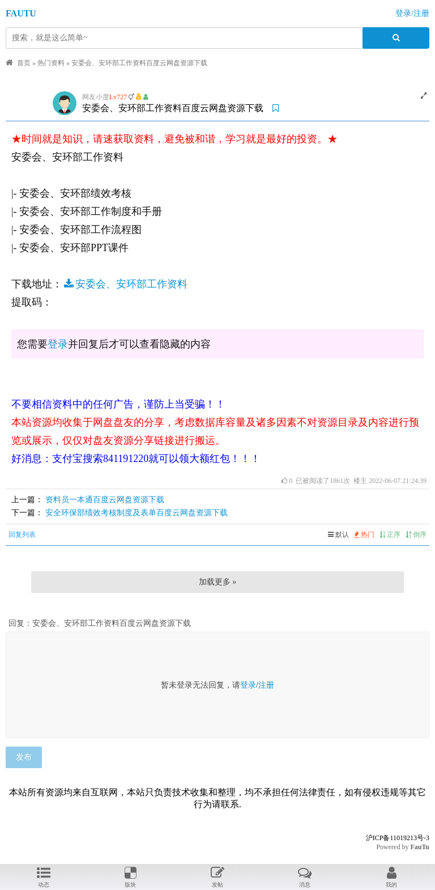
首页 (24, 63)
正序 (389, 535)
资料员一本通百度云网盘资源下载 (104, 499)
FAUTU (21, 13)
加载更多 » (218, 582)
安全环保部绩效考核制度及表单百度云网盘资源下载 (136, 512)
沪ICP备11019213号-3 (397, 838)
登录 (58, 344)
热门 (364, 535)
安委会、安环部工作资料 (124, 284)
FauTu (419, 847)
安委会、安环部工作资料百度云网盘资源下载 (139, 63)
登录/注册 (412, 13)
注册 (266, 685)
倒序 (416, 535)
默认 (338, 535)
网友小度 (95, 97)
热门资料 (51, 63)
